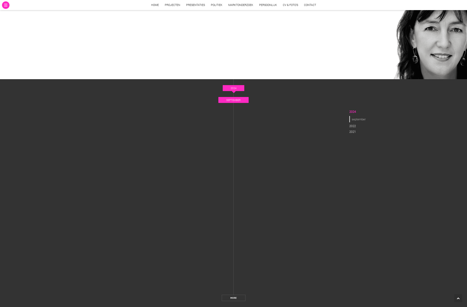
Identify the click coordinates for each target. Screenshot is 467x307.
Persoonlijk (268, 5)
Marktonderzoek (240, 5)
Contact (310, 5)
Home (155, 5)
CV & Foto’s (290, 5)
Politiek (216, 5)
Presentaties (195, 5)
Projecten (172, 5)
